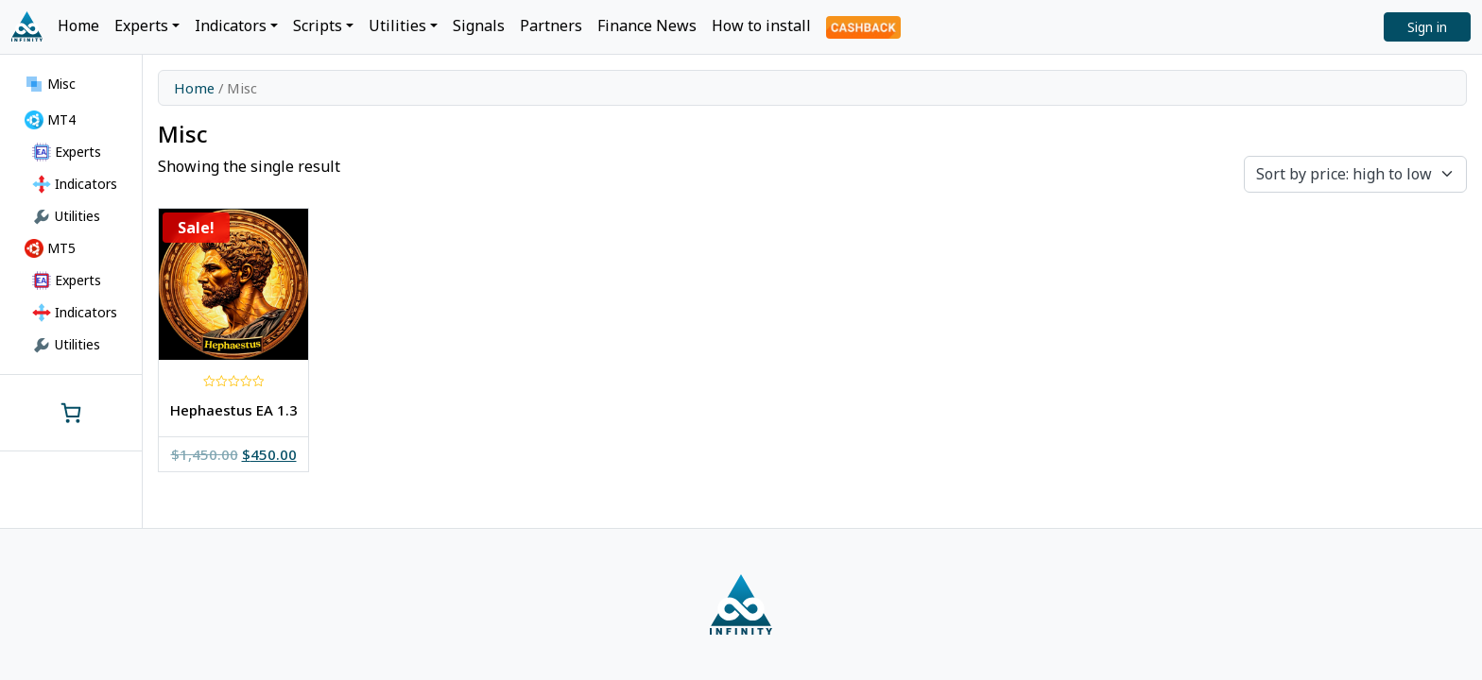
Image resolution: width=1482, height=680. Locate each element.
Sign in (1427, 27)
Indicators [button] (231, 25)
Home (78, 25)
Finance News (647, 25)
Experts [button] (141, 25)
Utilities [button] (397, 25)
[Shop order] (1355, 175)
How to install (761, 25)
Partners (551, 25)
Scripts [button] (317, 25)
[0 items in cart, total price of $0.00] (71, 412)
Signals (479, 25)
